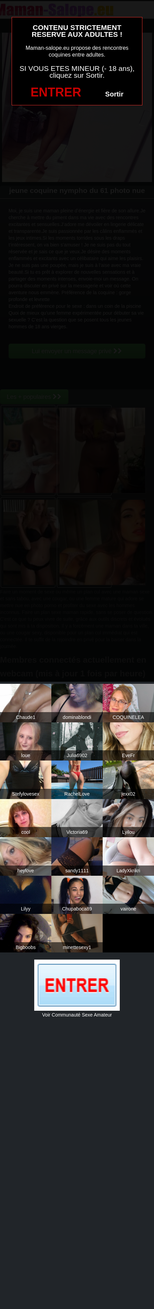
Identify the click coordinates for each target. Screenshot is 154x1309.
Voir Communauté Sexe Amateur (77, 1015)
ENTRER (55, 92)
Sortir (114, 94)
